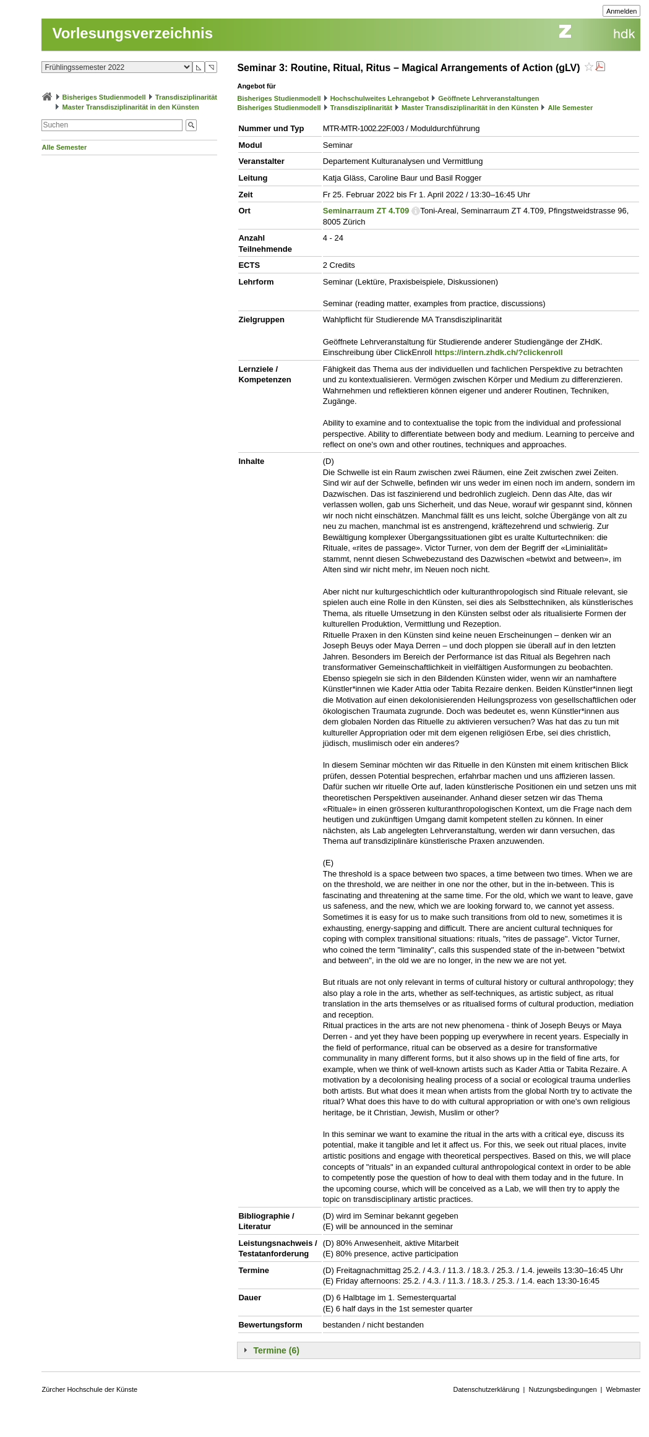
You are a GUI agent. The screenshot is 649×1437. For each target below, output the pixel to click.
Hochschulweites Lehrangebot (379, 98)
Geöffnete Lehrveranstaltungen (488, 98)
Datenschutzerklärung (486, 1389)
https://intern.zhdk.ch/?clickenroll (498, 352)
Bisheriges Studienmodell (104, 97)
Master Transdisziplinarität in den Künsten (130, 107)
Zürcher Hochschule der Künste (89, 1389)
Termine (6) (276, 1350)
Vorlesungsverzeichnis (132, 33)
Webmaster (623, 1389)
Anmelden (621, 11)
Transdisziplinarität (186, 97)
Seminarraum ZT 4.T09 (366, 210)
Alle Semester (64, 147)
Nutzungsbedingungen (562, 1389)
